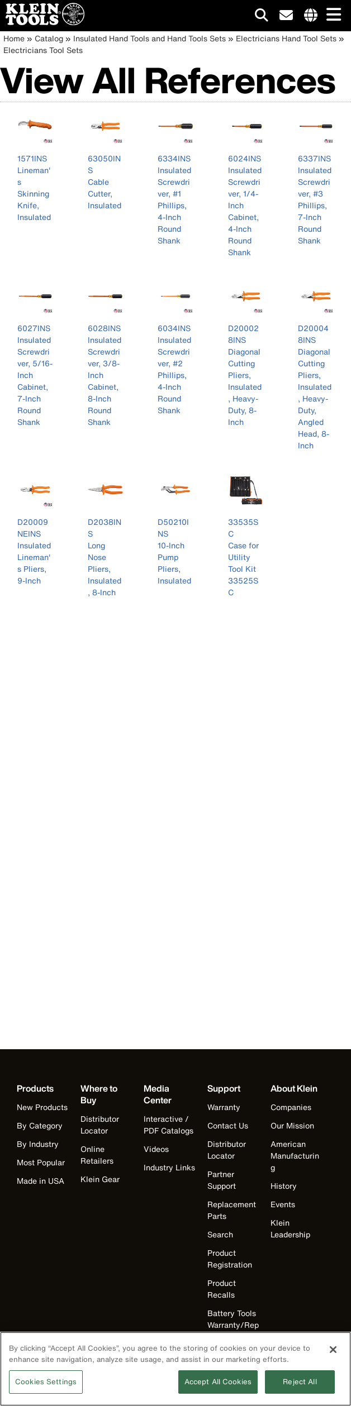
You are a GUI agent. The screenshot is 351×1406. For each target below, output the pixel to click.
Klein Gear (100, 1179)
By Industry (38, 1144)
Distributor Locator (99, 1124)
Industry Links (169, 1167)
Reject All (299, 1389)
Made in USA (40, 1181)
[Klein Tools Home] (42, 22)
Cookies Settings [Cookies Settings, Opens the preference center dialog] (46, 1389)
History (284, 1186)
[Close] (333, 1357)
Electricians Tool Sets (43, 50)
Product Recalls (221, 1288)
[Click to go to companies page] (310, 15)
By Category (40, 1125)
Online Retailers (96, 1154)
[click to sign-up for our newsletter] (286, 15)
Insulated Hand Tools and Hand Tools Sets (149, 38)
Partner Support (221, 1180)
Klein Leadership (290, 1228)
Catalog (49, 38)
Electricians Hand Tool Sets (286, 38)
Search (220, 1234)
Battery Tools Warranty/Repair (233, 1324)
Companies (291, 1107)
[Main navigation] (331, 15)
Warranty (223, 1107)
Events (283, 1204)
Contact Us (227, 1125)
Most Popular (41, 1162)
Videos (156, 1149)
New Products (42, 1107)
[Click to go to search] (261, 17)
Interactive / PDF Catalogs (168, 1124)
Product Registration (229, 1258)
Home (14, 38)
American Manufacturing (295, 1155)
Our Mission (292, 1125)
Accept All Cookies (218, 1389)
